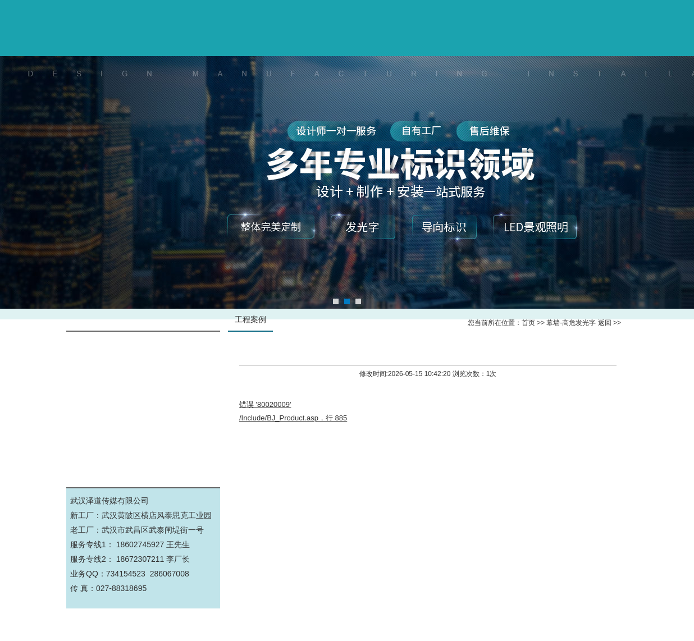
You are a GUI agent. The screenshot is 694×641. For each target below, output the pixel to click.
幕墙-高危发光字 (143, 347)
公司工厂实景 (143, 448)
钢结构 (143, 423)
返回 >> (609, 323)
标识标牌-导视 (143, 372)
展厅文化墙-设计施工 (143, 397)
